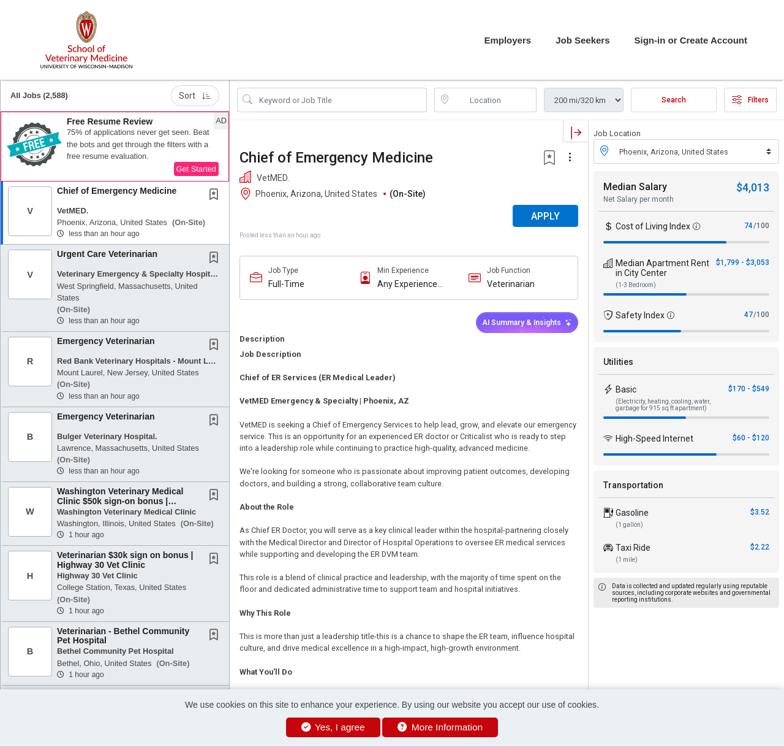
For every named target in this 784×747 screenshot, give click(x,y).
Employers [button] (507, 40)
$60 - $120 (751, 438)
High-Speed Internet (654, 438)
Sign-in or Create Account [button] (691, 40)
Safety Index (640, 315)
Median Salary (635, 187)
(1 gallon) (629, 524)
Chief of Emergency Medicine (116, 191)
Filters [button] (750, 100)
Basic (626, 389)
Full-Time (286, 284)
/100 (761, 225)
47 (748, 314)
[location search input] (494, 100)
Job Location (617, 133)
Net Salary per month (638, 199)
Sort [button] (195, 96)
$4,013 (752, 187)
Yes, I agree (333, 727)
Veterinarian (511, 284)
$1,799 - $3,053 (742, 262)
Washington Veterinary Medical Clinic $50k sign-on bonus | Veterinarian (120, 500)
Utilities (618, 362)
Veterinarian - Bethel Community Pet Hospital (123, 635)
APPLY (545, 216)
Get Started (196, 169)
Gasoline (632, 513)
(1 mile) (627, 559)
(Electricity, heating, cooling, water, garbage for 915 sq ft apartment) (663, 405)
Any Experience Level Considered (410, 284)
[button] (115, 147)
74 (748, 225)
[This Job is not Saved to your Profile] (216, 195)
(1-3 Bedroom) (636, 285)
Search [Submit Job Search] (674, 100)
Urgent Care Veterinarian (107, 254)
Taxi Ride (633, 548)
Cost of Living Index (653, 226)
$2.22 (759, 547)
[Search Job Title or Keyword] (340, 100)
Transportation (633, 485)
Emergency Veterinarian (106, 341)
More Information (440, 727)
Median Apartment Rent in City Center (662, 268)
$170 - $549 (748, 389)
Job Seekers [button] (582, 40)
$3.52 (759, 512)
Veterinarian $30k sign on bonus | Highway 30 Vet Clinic (125, 559)
